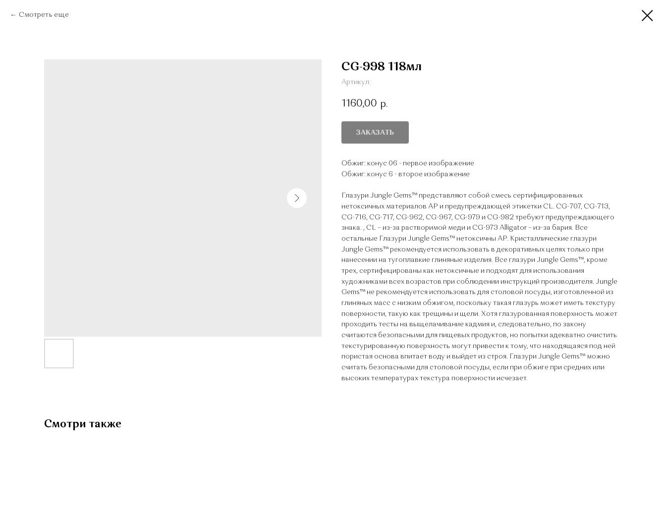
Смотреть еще (44, 14)
